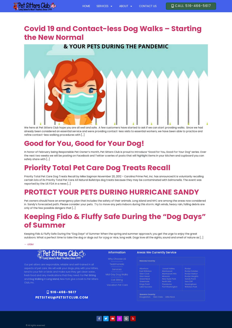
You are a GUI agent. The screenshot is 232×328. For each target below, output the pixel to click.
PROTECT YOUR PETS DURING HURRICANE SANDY (111, 192)
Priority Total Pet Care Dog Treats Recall (97, 168)
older (29, 244)
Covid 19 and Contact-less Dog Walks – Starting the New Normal (113, 33)
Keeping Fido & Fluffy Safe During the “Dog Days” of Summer (115, 220)
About (126, 6)
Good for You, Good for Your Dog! (84, 143)
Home (86, 6)
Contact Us (148, 6)
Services (105, 6)
